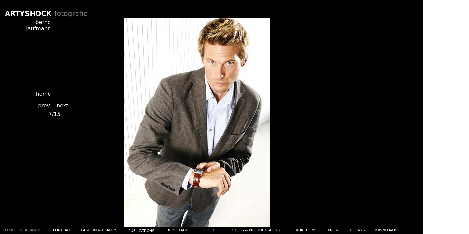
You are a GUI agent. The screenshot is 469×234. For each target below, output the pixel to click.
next (62, 105)
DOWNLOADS (385, 230)
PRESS (333, 230)
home (43, 94)
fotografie (71, 14)
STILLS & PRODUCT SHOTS (256, 230)
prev (44, 105)
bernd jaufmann (38, 25)
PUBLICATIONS (141, 231)
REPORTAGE (177, 230)
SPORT (210, 230)
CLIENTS (357, 230)
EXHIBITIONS (305, 230)
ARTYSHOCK (28, 14)
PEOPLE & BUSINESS (23, 230)
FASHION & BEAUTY (98, 230)
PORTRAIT (62, 230)
